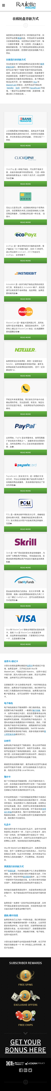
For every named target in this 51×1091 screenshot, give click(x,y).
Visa (35, 82)
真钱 (19, 38)
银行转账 (36, 710)
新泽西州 (27, 876)
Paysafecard (35, 88)
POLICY (41, 1063)
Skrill (17, 88)
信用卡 (30, 665)
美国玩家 (12, 870)
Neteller (10, 88)
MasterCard (11, 85)
